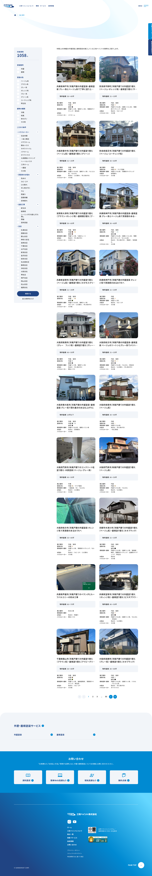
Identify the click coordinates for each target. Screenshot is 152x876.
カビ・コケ (22, 182)
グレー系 (22, 87)
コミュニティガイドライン (74, 853)
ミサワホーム (23, 142)
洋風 (20, 112)
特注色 (21, 103)
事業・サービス (72, 837)
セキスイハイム (24, 149)
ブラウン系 (22, 84)
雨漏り (21, 194)
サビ (20, 191)
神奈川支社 (23, 240)
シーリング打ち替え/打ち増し (27, 216)
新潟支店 (22, 252)
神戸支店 (22, 278)
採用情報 (70, 841)
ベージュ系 (23, 81)
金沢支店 (22, 256)
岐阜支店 (22, 259)
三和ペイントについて (75, 830)
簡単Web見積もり (60, 779)
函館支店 (22, 233)
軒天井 (21, 208)
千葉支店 (22, 246)
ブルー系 (22, 94)
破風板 (21, 211)
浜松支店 (22, 268)
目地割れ (22, 201)
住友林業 (22, 136)
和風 (20, 116)
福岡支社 (22, 287)
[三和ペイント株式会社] (82, 813)
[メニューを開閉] (143, 6)
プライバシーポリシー (74, 850)
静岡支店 (22, 265)
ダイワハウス (23, 155)
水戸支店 (22, 249)
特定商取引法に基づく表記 (75, 857)
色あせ (21, 178)
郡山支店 (22, 236)
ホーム (69, 827)
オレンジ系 (23, 91)
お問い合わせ (72, 844)
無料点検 (124, 779)
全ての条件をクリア (28, 299)
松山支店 (22, 284)
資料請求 (28, 779)
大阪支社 (22, 271)
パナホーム (23, 152)
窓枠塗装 (22, 223)
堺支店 (21, 275)
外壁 (20, 69)
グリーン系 (22, 97)
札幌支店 (22, 230)
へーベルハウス (24, 161)
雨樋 (20, 219)
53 (108, 697)
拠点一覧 (70, 834)
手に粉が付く (23, 188)
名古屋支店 (23, 262)
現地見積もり (92, 779)
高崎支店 (22, 243)
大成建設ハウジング (26, 158)
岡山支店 (22, 281)
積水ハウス (23, 145)
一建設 (21, 168)
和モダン (22, 119)
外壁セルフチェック (148, 32)
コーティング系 (24, 100)
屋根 (20, 72)
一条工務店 (23, 139)
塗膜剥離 (22, 197)
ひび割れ (22, 185)
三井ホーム (23, 164)
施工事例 (21, 15)
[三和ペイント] (9, 6)
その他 (21, 122)
